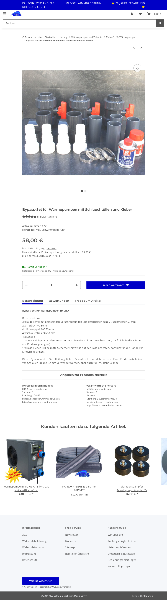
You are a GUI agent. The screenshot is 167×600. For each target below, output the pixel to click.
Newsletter (71, 534)
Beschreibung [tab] (32, 300)
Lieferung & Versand (120, 547)
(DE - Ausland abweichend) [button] (61, 270)
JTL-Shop (148, 595)
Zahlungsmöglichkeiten (122, 541)
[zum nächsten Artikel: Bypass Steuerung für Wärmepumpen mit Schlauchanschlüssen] (141, 48)
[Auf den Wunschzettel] (137, 68)
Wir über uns (116, 534)
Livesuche (71, 541)
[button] (132, 13)
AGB (24, 534)
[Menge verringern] (26, 285)
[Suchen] (160, 23)
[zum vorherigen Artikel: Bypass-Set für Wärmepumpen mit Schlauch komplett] (134, 48)
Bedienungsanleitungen (122, 560)
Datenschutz (29, 560)
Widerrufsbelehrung (34, 541)
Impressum (29, 553)
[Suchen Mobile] (79, 23)
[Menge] (51, 285)
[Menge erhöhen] (77, 285)
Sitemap (70, 547)
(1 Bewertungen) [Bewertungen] (39, 216)
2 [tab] (85, 191)
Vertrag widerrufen (40, 581)
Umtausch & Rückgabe (121, 553)
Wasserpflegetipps (119, 566)
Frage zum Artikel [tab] (88, 300)
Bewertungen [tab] (59, 300)
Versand (51, 248)
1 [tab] (82, 191)
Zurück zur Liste (33, 37)
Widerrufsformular (33, 547)
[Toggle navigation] (4, 12)
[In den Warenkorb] (25, 59)
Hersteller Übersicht (77, 553)
